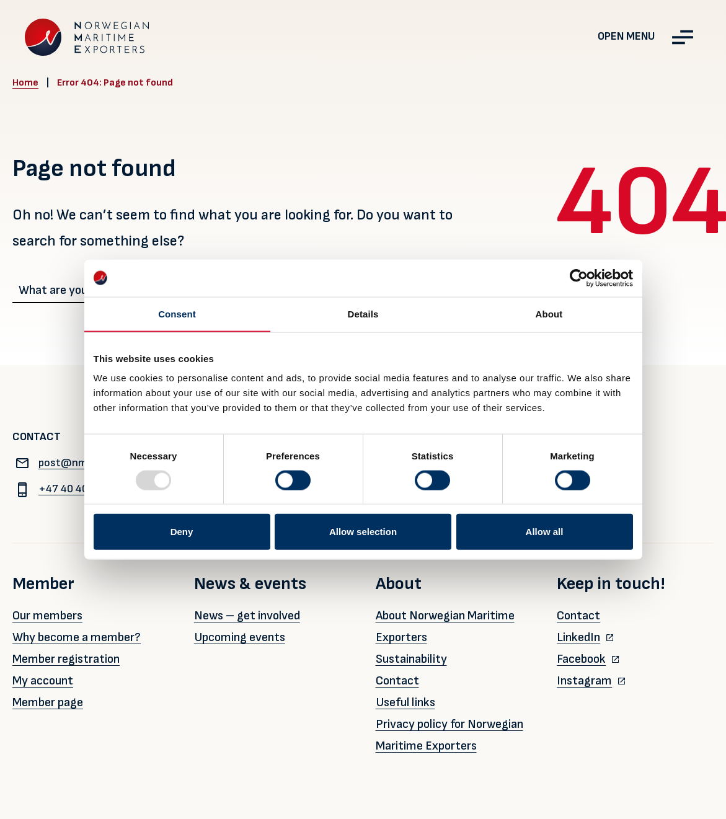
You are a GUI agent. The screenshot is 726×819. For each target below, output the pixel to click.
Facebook (581, 659)
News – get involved (247, 615)
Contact (397, 680)
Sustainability (411, 659)
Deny (181, 531)
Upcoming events (239, 637)
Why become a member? (76, 637)
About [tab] (549, 313)
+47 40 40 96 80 (65, 488)
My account (42, 680)
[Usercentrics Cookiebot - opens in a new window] (579, 277)
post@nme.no (60, 462)
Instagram (584, 680)
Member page (47, 702)
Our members (47, 615)
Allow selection (363, 531)
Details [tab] (363, 313)
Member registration (66, 659)
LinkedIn (578, 637)
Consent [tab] (177, 313)
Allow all (545, 531)
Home (25, 83)
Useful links (405, 702)
